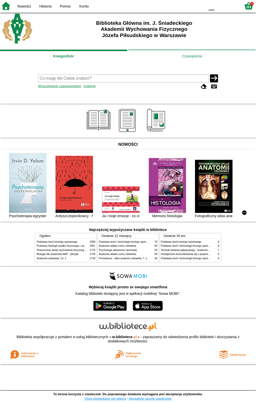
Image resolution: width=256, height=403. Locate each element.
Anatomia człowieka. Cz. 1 (51, 258)
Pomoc (65, 6)
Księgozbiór (63, 56)
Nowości (24, 6)
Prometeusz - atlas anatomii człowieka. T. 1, (123, 258)
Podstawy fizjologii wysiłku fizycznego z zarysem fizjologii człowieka (74, 245)
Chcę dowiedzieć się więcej (105, 398)
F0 (211, 6)
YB (189, 6)
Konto (84, 6)
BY (199, 6)
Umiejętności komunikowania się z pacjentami (186, 254)
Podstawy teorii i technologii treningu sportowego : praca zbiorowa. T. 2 (138, 241)
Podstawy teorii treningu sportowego (57, 241)
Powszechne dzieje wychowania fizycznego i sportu (65, 250)
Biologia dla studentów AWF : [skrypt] (57, 254)
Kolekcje (90, 86)
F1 (220, 6)
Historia (45, 6)
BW (179, 6)
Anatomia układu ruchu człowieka (117, 245)
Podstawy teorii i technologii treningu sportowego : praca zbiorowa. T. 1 (200, 258)
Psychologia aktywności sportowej (118, 250)
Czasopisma (192, 56)
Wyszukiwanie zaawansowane (59, 86)
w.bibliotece (124, 337)
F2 (231, 6)
